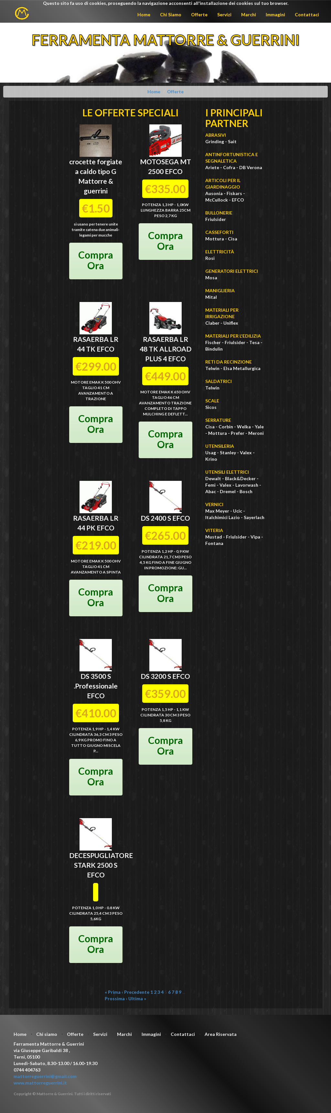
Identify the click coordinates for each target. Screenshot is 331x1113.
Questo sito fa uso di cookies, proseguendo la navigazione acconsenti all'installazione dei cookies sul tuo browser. (165, 3)
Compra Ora (95, 260)
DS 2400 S (156, 518)
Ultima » (137, 998)
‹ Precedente (135, 992)
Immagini (275, 14)
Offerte (199, 14)
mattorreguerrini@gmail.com (45, 1076)
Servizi (224, 14)
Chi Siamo (170, 14)
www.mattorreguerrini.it (40, 1082)
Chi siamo (46, 1034)
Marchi (248, 14)
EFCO (174, 171)
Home (143, 14)
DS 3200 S (156, 676)
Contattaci (307, 14)
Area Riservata (221, 1034)
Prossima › (116, 998)
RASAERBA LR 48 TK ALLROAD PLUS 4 (165, 349)
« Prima (113, 992)
